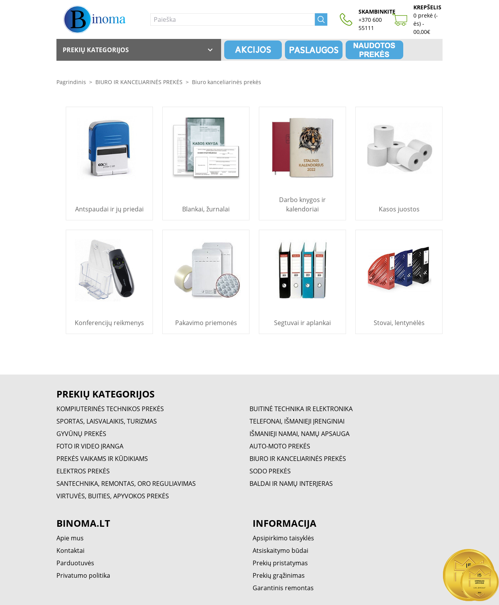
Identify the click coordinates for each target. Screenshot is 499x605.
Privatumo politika (83, 575)
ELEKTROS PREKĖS (83, 471)
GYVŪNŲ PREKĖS (81, 433)
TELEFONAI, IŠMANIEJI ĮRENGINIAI (297, 421)
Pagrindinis (71, 82)
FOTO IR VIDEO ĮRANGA (89, 446)
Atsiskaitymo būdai (280, 550)
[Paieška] (232, 19)
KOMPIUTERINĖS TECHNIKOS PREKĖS (110, 409)
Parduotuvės (75, 563)
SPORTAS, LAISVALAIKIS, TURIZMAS (106, 421)
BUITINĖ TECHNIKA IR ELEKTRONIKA (301, 409)
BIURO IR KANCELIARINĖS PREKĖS (139, 82)
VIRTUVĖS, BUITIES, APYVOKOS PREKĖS (112, 496)
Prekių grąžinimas (279, 575)
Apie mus (70, 538)
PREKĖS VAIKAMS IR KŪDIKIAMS (102, 458)
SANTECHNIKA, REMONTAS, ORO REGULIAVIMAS (126, 483)
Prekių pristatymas (280, 563)
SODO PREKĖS (270, 471)
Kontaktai (70, 550)
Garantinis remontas (283, 588)
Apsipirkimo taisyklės (283, 538)
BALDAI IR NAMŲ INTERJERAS (291, 483)
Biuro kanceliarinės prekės (226, 82)
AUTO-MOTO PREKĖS (280, 446)
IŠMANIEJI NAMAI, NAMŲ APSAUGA (300, 433)
